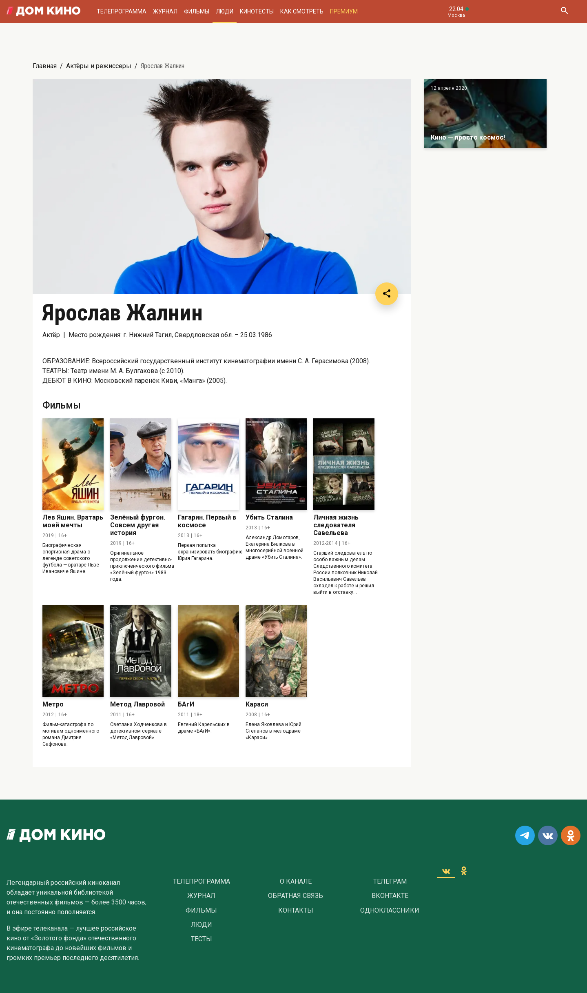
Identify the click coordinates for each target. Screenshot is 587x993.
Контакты (295, 910)
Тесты (201, 939)
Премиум (344, 11)
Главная (45, 66)
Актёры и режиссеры (98, 66)
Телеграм (390, 881)
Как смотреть (301, 11)
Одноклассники (389, 910)
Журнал (165, 11)
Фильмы (196, 11)
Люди (224, 11)
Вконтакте (390, 896)
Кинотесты (257, 11)
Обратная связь (295, 896)
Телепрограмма (121, 11)
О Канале (296, 881)
